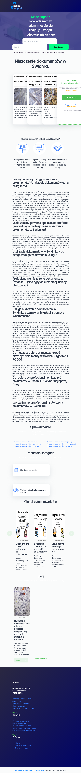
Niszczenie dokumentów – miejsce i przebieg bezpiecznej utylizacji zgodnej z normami (22, 630)
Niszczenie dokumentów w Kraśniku (26, 446)
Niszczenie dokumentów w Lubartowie (27, 444)
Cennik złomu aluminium (21, 721)
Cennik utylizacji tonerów (21, 726)
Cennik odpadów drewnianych (23, 731)
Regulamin (16, 743)
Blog (14, 750)
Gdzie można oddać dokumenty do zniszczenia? (22, 549)
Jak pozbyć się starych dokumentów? (58, 548)
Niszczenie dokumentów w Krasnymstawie (62, 444)
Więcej (21, 660)
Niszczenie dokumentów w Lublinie (26, 442)
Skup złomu (16, 701)
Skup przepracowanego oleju (23, 708)
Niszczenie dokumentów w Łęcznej (59, 442)
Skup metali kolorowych (21, 704)
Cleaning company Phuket (22, 699)
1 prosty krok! (71, 107)
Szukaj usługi (58, 47)
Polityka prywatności (20, 748)
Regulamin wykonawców (21, 745)
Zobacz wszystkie (40, 659)
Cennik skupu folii (19, 723)
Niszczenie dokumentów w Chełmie (59, 446)
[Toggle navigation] (67, 6)
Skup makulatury (18, 706)
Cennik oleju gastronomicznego (24, 728)
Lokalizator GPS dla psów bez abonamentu (29, 770)
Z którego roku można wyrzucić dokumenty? (40, 548)
